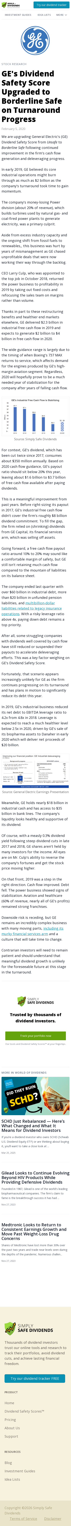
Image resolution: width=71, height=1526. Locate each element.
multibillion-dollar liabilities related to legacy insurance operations (32, 608)
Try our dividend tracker (51, 5)
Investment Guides (18, 15)
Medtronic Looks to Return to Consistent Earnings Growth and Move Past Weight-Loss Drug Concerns (34, 1231)
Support (11, 1436)
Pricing (10, 1419)
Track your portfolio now (35, 1036)
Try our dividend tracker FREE (35, 1378)
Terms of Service (23, 1518)
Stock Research (14, 64)
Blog (8, 1462)
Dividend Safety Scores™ (24, 1411)
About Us (12, 1428)
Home (9, 1403)
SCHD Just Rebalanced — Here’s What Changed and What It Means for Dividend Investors (33, 1125)
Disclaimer (52, 1518)
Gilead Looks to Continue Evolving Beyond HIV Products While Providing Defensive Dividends (35, 1177)
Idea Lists (44, 15)
